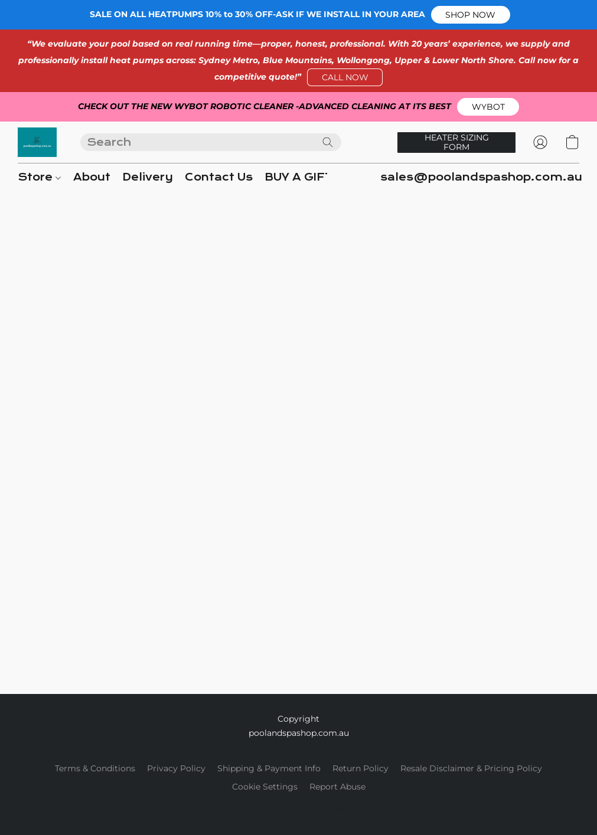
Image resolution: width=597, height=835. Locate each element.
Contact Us (219, 177)
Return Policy (360, 768)
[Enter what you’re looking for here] (210, 142)
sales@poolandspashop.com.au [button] (481, 177)
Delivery (147, 177)
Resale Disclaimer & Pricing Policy (471, 768)
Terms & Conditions (95, 768)
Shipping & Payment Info (269, 768)
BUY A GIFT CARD (318, 177)
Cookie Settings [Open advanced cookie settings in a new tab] (265, 786)
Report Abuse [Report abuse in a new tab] (337, 786)
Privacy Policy (176, 768)
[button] (470, 15)
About (91, 177)
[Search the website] (328, 142)
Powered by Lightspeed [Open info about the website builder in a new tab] (298, 809)
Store (39, 177)
